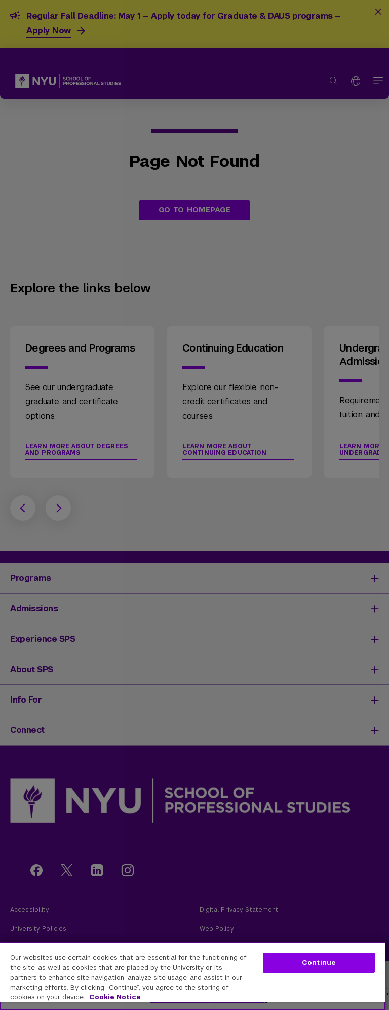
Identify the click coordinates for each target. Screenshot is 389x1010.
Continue (319, 962)
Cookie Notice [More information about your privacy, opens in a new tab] (115, 997)
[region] (192, 976)
